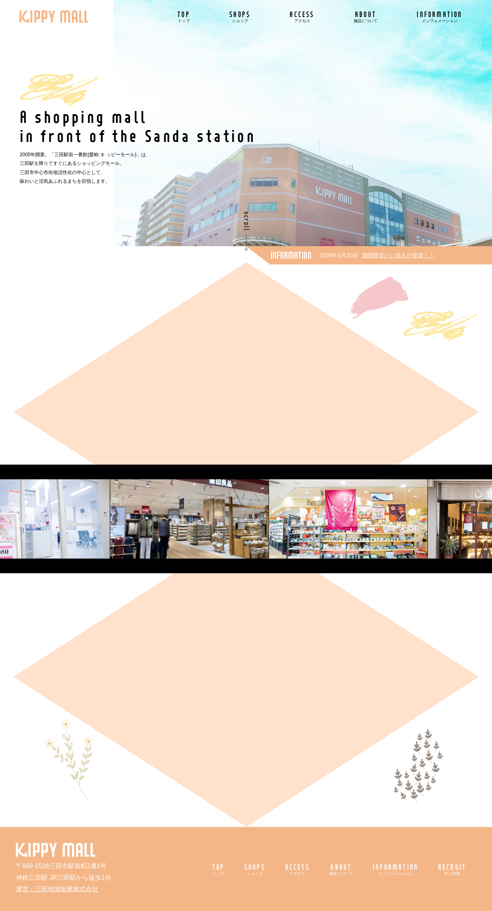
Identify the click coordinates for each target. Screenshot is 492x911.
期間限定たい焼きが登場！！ (398, 255)
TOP (183, 16)
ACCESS (302, 16)
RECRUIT (452, 869)
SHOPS (239, 16)
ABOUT (366, 16)
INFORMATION (439, 16)
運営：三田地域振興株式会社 (57, 889)
